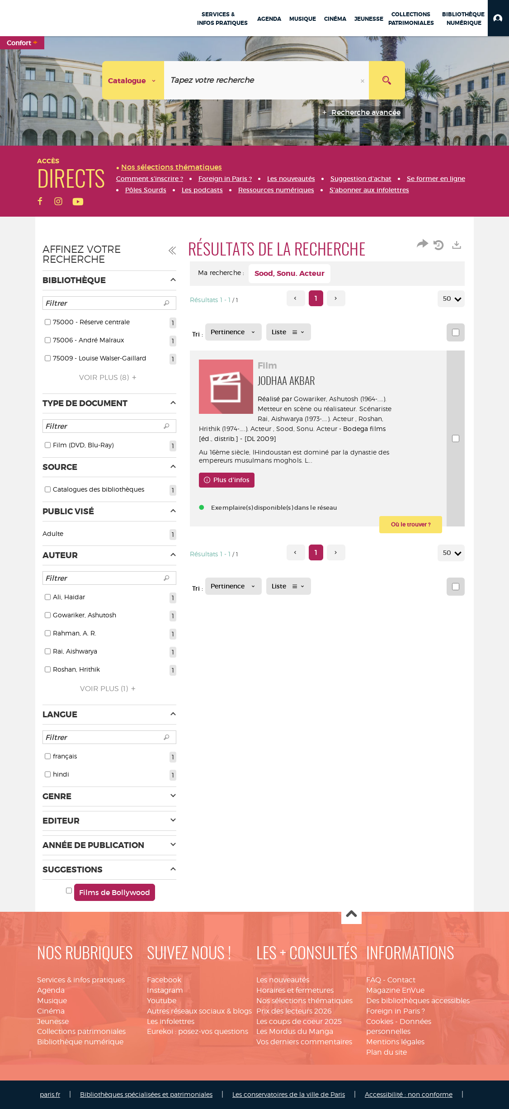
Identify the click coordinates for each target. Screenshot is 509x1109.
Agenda (51, 990)
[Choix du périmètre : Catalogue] (133, 80)
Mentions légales (395, 1042)
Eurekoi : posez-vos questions (197, 1031)
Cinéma (51, 1011)
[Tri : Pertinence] (233, 332)
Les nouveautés (282, 980)
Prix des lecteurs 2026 (294, 1011)
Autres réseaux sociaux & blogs (199, 1011)
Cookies (379, 1021)
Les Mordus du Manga (294, 1031)
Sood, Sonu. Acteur (306, 428)
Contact (401, 980)
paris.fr (50, 1094)
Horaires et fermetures (295, 990)
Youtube (161, 1000)
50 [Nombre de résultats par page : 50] (448, 299)
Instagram (165, 990)
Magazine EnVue (395, 990)
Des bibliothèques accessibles (418, 1000)
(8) (109, 377)
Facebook (164, 980)
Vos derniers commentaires (304, 1042)
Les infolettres (170, 1021)
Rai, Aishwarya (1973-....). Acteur (305, 418)
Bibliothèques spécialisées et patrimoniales (146, 1094)
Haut (351, 914)
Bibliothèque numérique (80, 1042)
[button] (498, 18)
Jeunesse (53, 1021)
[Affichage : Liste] (288, 332)
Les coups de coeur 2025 (299, 1021)
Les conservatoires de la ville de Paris (288, 1094)
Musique (52, 1000)
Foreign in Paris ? (395, 1011)
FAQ (373, 980)
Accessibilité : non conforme (408, 1094)
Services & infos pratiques (81, 980)
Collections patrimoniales (81, 1031)
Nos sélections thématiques (304, 1000)
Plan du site (386, 1052)
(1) (109, 688)
